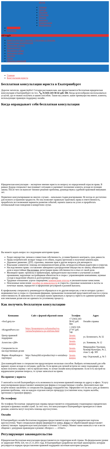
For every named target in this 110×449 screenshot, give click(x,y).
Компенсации (45, 23)
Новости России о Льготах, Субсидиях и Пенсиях (31, 40)
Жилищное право (15, 50)
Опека (10, 58)
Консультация (13, 28)
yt (42, 2)
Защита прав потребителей (20, 43)
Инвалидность (14, 48)
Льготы (42, 10)
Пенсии (42, 17)
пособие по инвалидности (44, 283)
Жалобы (11, 56)
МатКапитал (45, 25)
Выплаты (43, 20)
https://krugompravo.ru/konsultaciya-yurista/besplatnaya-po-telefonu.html (42, 329)
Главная (43, 7)
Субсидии (43, 15)
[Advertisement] (55, 228)
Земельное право (15, 53)
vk (44, 2)
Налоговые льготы (16, 45)
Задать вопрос (72, 336)
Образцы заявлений (16, 61)
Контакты (11, 30)
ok (40, 2)
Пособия (43, 12)
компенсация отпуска (59, 280)
